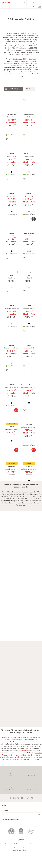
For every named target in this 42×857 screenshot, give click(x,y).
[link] (23, 2)
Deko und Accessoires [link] (24, 757)
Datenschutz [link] (34, 844)
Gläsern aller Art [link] (6, 757)
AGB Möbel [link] (7, 844)
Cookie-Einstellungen (21, 848)
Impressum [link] (25, 844)
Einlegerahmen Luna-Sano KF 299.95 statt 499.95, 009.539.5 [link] (23, 64)
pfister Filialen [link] (24, 751)
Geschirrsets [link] (32, 755)
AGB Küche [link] (16, 844)
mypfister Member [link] (9, 74)
